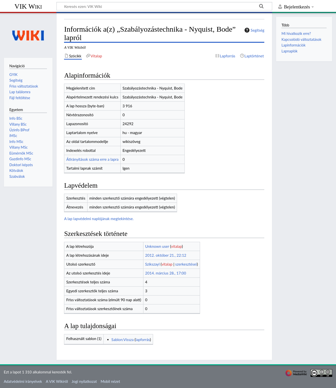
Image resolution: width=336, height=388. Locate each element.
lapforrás (142, 339)
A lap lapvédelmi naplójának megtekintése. (99, 218)
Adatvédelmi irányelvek (23, 381)
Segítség (254, 30)
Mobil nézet (110, 381)
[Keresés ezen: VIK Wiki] (164, 6)
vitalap (176, 246)
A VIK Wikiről (57, 381)
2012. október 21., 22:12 (165, 255)
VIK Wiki (28, 6)
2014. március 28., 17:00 (165, 273)
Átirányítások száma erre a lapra (92, 159)
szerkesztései (186, 264)
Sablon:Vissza (123, 339)
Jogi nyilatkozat (84, 381)
